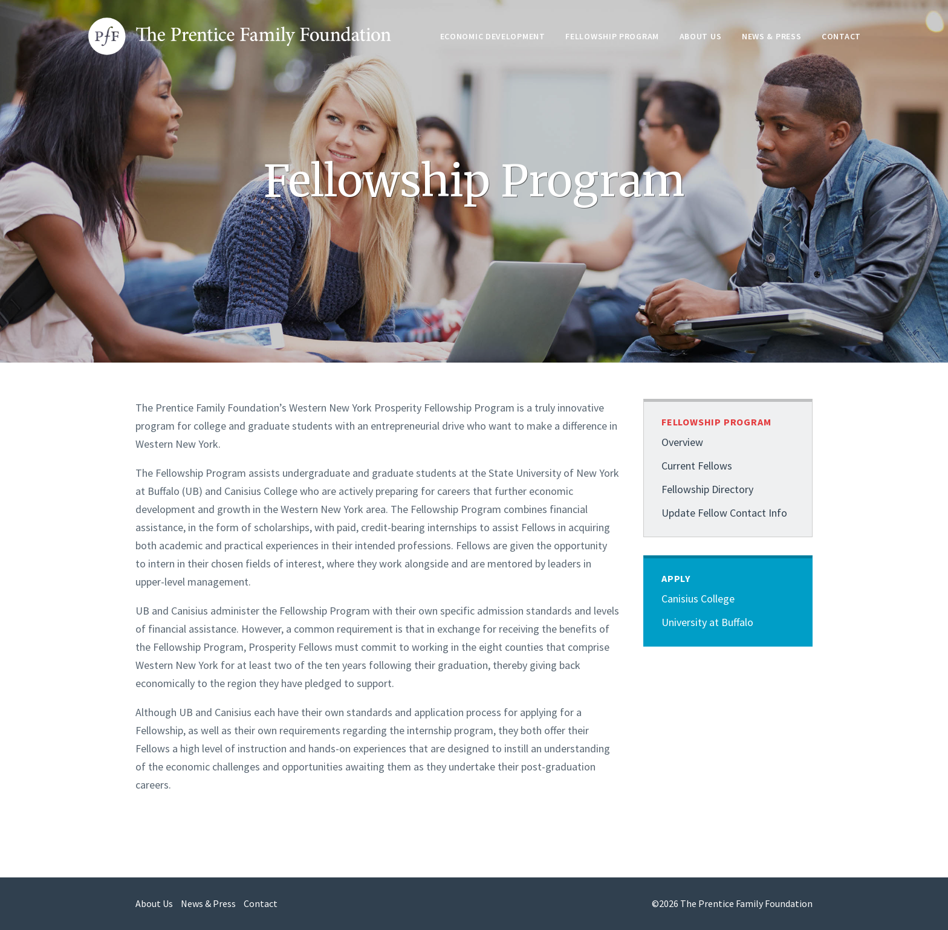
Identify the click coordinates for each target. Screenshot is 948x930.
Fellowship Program (612, 36)
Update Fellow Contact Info (724, 513)
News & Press (771, 36)
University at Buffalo (707, 622)
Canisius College (698, 598)
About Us (701, 36)
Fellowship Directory (707, 489)
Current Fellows (696, 466)
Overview (682, 442)
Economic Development (492, 36)
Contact (841, 36)
